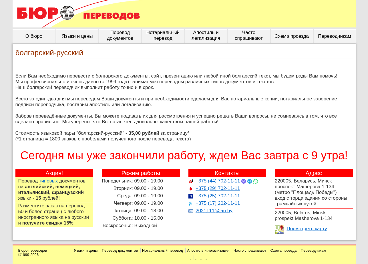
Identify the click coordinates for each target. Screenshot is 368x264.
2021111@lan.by (214, 210)
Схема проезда (283, 250)
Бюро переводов (32, 250)
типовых (48, 181)
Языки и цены (86, 250)
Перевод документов (120, 250)
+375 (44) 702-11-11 (218, 181)
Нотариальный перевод (162, 250)
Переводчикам (313, 250)
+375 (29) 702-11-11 (218, 188)
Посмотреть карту (307, 228)
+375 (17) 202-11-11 (218, 203)
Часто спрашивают (250, 250)
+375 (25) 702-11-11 (218, 196)
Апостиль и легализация (208, 250)
